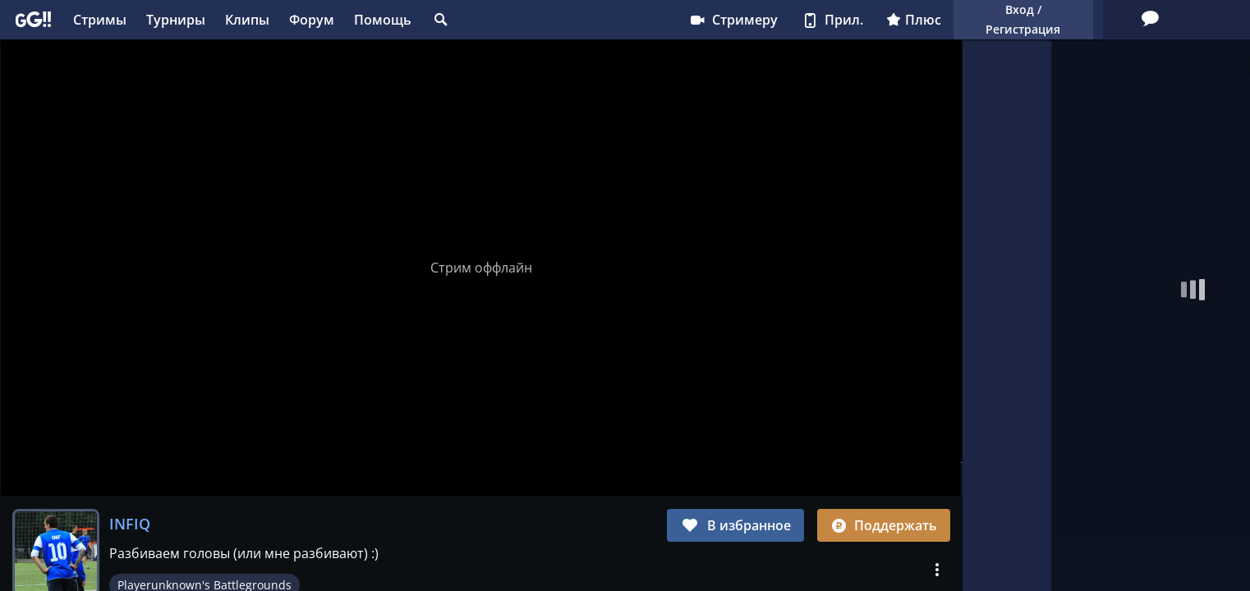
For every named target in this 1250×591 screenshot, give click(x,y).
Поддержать (883, 525)
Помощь (382, 20)
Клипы (247, 20)
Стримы (99, 20)
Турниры (175, 20)
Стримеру (592, 20)
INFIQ (129, 524)
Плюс (773, 20)
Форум (311, 20)
